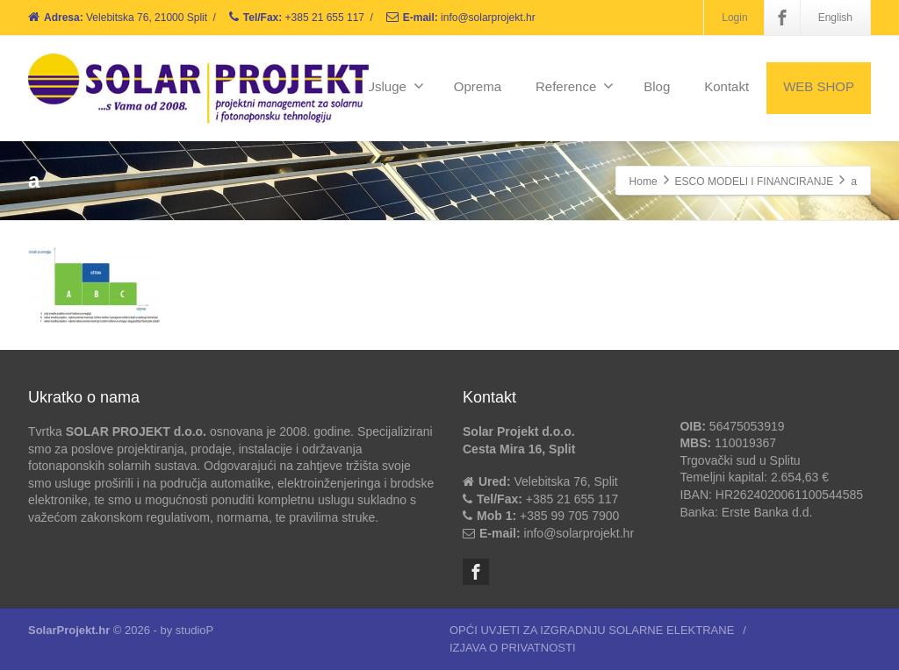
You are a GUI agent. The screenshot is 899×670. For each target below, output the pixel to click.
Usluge (394, 86)
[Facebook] (782, 17)
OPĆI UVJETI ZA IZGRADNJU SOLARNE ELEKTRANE (592, 630)
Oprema (477, 86)
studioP (194, 630)
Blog (657, 86)
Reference (575, 86)
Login (734, 17)
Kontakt (726, 86)
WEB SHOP (818, 86)
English (835, 17)
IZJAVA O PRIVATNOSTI (513, 647)
